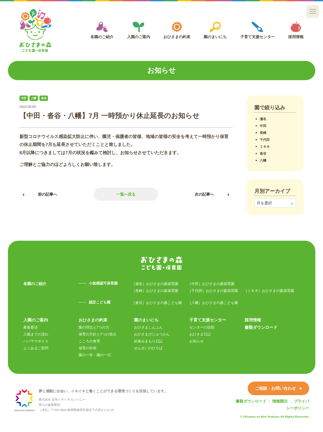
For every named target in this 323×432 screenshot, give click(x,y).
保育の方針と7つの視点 (98, 334)
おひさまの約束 (176, 30)
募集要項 (30, 327)
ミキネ (265, 147)
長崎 (263, 133)
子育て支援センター (257, 30)
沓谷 (263, 153)
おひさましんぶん (148, 327)
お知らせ (196, 341)
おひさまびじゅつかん (152, 334)
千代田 (265, 140)
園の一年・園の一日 (95, 355)
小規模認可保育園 (103, 283)
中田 (263, 126)
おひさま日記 (200, 334)
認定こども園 (99, 302)
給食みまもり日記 (148, 341)
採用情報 (296, 30)
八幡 (263, 160)
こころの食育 (89, 341)
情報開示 (280, 401)
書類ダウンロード (261, 327)
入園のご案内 (138, 30)
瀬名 (263, 119)
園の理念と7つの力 (94, 327)
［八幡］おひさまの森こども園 (213, 303)
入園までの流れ (35, 334)
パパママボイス (35, 341)
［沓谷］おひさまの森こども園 (157, 303)
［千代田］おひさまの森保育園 (213, 291)
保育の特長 (88, 348)
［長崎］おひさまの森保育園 (155, 291)
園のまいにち (215, 30)
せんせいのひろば (148, 348)
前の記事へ (47, 194)
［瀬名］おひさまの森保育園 (155, 284)
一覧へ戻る (126, 194)
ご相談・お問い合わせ (278, 388)
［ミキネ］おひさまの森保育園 (269, 291)
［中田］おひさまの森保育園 (211, 284)
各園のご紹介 (101, 30)
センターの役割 (201, 327)
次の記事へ (204, 194)
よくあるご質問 (35, 348)
